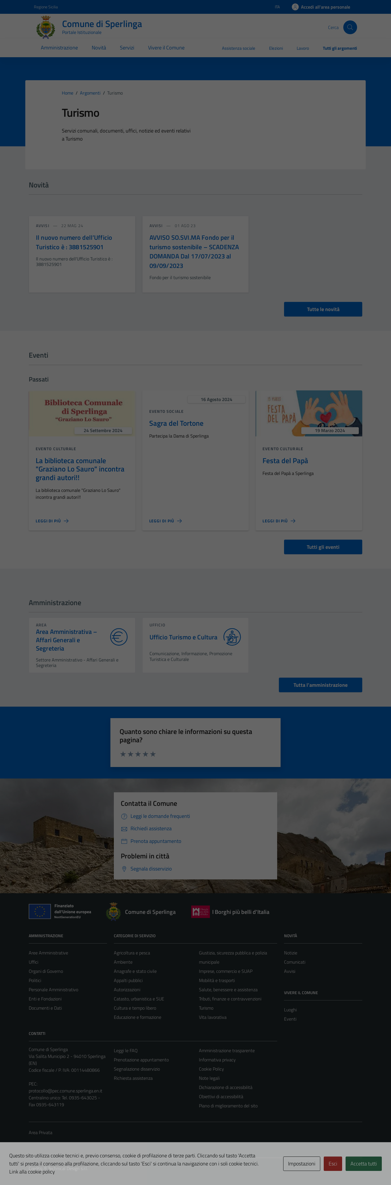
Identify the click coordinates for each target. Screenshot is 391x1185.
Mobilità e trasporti (217, 980)
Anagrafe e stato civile (135, 971)
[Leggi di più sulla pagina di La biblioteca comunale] (52, 521)
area (41, 625)
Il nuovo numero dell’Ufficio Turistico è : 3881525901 (74, 242)
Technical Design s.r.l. (68, 1168)
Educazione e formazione (137, 1017)
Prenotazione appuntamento (141, 1059)
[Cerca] (350, 27)
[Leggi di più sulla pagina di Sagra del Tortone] (165, 521)
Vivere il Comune (166, 47)
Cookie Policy (211, 1068)
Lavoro (303, 48)
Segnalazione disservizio (137, 1068)
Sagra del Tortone (176, 423)
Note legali (209, 1078)
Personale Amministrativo (53, 989)
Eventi (290, 1018)
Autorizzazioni (127, 989)
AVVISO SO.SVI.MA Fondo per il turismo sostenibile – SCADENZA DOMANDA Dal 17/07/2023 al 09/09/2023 (194, 251)
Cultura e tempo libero (135, 1007)
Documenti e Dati (45, 1007)
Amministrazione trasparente (227, 1050)
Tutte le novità (323, 309)
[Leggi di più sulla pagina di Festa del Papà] (278, 521)
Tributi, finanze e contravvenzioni (230, 998)
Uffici (33, 961)
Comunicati (294, 961)
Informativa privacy (217, 1059)
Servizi (127, 47)
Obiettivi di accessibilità (221, 1096)
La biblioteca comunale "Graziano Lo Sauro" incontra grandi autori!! (80, 469)
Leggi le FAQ (126, 1050)
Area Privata (40, 1132)
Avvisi (289, 971)
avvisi (43, 226)
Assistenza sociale (238, 48)
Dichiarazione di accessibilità (225, 1087)
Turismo (206, 1007)
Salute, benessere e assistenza (228, 989)
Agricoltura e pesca (132, 952)
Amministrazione (59, 47)
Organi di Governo (46, 971)
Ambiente (123, 961)
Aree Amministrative (48, 952)
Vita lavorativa (213, 1017)
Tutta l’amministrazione (321, 685)
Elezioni (276, 48)
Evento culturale (56, 449)
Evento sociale (166, 411)
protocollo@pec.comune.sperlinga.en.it (65, 1090)
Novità (99, 47)
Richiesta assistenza (133, 1078)
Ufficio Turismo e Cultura (184, 637)
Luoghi (290, 1009)
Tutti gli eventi (323, 547)
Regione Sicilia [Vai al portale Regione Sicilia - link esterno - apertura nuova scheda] (46, 7)
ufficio (158, 625)
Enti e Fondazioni (45, 998)
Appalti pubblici (128, 980)
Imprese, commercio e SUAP (225, 971)
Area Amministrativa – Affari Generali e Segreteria (66, 640)
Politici (35, 980)
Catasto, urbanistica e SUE (139, 998)
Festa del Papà (285, 460)
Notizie (290, 952)
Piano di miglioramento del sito (228, 1105)
